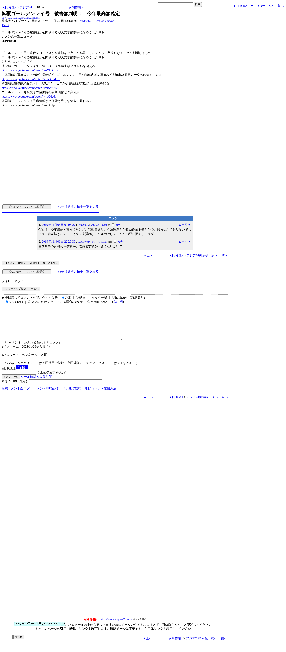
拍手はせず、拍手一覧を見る (78, 206)
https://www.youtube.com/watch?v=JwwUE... (30, 88)
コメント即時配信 (46, 395)
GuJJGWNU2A (84, 242)
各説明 (118, 301)
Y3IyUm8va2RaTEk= (99, 225)
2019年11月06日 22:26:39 (58, 241)
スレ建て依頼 (71, 395)
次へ (271, 6)
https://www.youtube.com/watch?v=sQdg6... (29, 96)
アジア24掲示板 (197, 255)
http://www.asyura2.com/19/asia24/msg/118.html (21, 18)
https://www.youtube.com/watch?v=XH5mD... (31, 70)
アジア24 (26, 7)
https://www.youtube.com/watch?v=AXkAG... (31, 79)
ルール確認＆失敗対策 (36, 383)
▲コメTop (240, 6)
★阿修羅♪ (9, 7)
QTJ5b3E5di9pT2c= (100, 242)
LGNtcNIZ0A (83, 225)
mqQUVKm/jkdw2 (84, 21)
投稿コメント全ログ (16, 395)
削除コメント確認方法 (100, 395)
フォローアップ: (13, 281)
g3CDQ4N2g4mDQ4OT (104, 21)
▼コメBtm (257, 6)
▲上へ (148, 255)
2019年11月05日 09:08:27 (58, 224)
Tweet (5, 25)
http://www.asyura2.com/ (116, 626)
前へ (281, 6)
